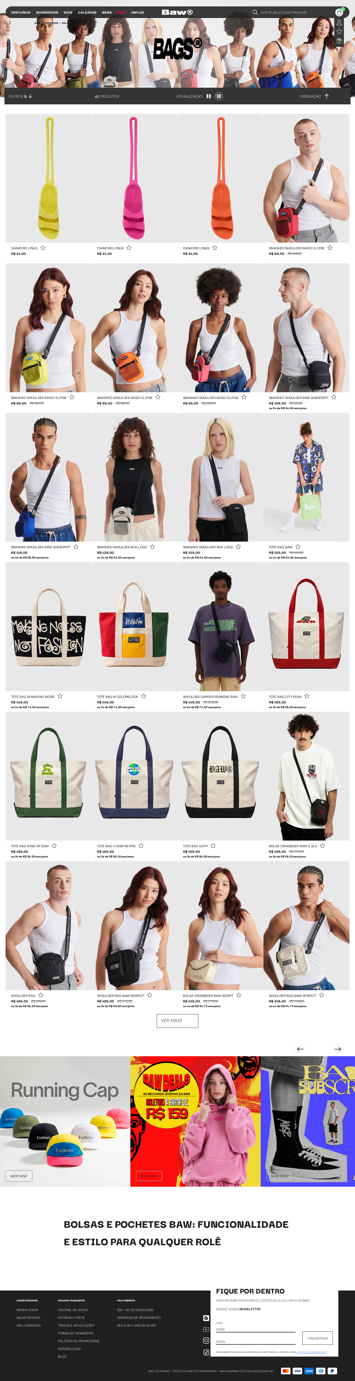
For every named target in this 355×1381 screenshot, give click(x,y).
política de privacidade (311, 1352)
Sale (121, 12)
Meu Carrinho (28, 1325)
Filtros (18, 96)
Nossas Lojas (69, 1348)
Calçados (87, 12)
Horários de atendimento (139, 1317)
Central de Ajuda (73, 1309)
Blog (62, 1356)
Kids (68, 12)
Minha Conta (27, 1309)
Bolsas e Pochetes (74, 23)
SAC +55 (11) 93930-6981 (135, 1309)
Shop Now (18, 1175)
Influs (137, 12)
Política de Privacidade (78, 1340)
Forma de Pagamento (75, 1332)
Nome (219, 1323)
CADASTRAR (318, 1338)
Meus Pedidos (28, 1317)
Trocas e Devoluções (76, 1325)
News (107, 12)
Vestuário (21, 12)
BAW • (38, 23)
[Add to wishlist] (42, 248)
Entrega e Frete (71, 1317)
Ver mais (171, 1020)
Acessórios (47, 12)
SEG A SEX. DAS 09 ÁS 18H (136, 1325)
